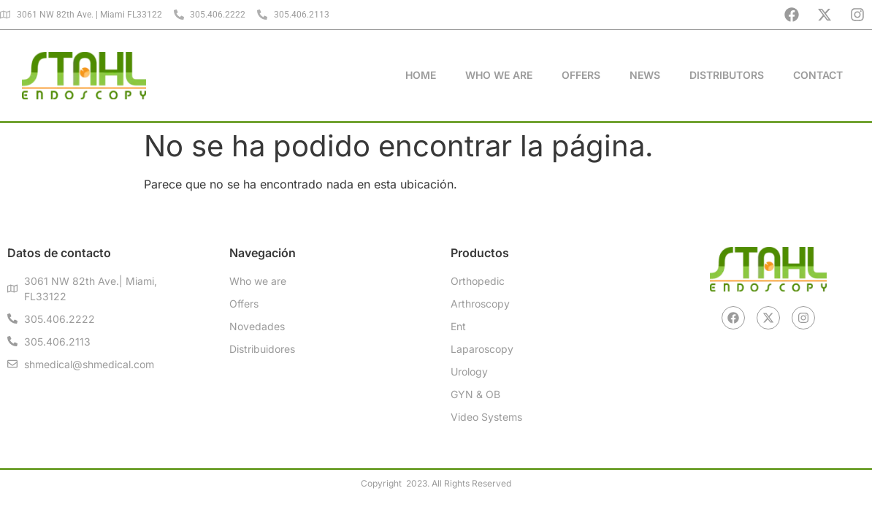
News (645, 75)
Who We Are (498, 75)
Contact (818, 75)
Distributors (726, 75)
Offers (581, 75)
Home (420, 75)
